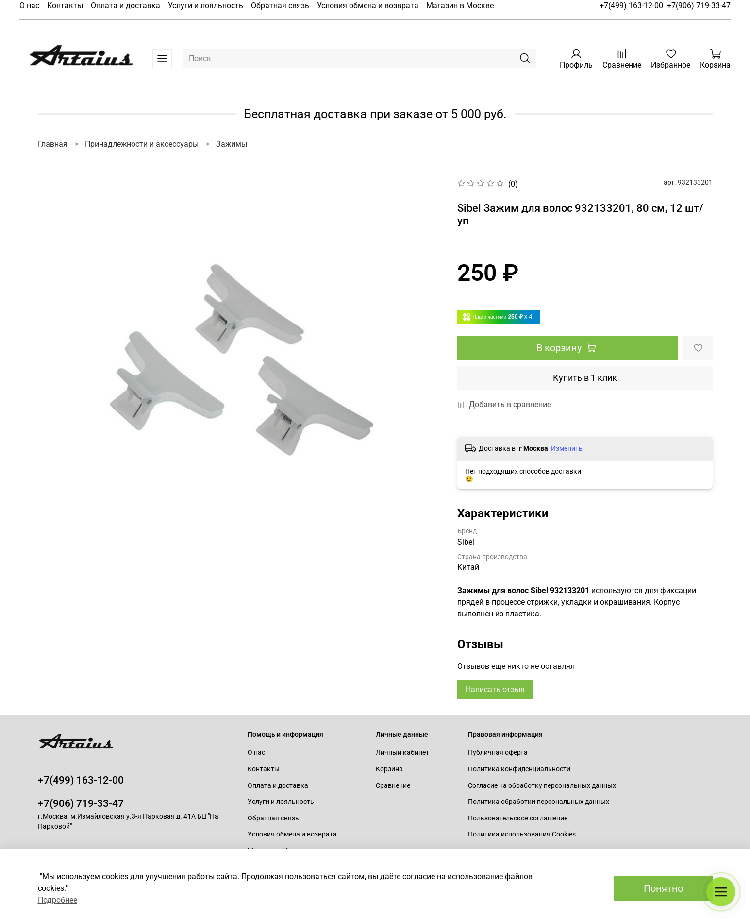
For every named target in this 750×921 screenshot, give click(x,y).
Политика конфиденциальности (519, 769)
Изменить (567, 448)
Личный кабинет (402, 753)
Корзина (389, 769)
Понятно (663, 888)
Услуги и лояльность (205, 5)
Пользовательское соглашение (517, 818)
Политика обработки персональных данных (538, 802)
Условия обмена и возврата (367, 5)
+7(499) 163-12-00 (631, 5)
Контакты (65, 5)
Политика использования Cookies (522, 834)
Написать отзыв (495, 689)
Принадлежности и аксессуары (142, 144)
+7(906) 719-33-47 (699, 5)
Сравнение (393, 786)
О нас (29, 5)
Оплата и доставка (125, 5)
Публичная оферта (498, 753)
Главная (52, 144)
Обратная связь (280, 5)
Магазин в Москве (460, 5)
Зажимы (231, 144)
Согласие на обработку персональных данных (542, 786)
